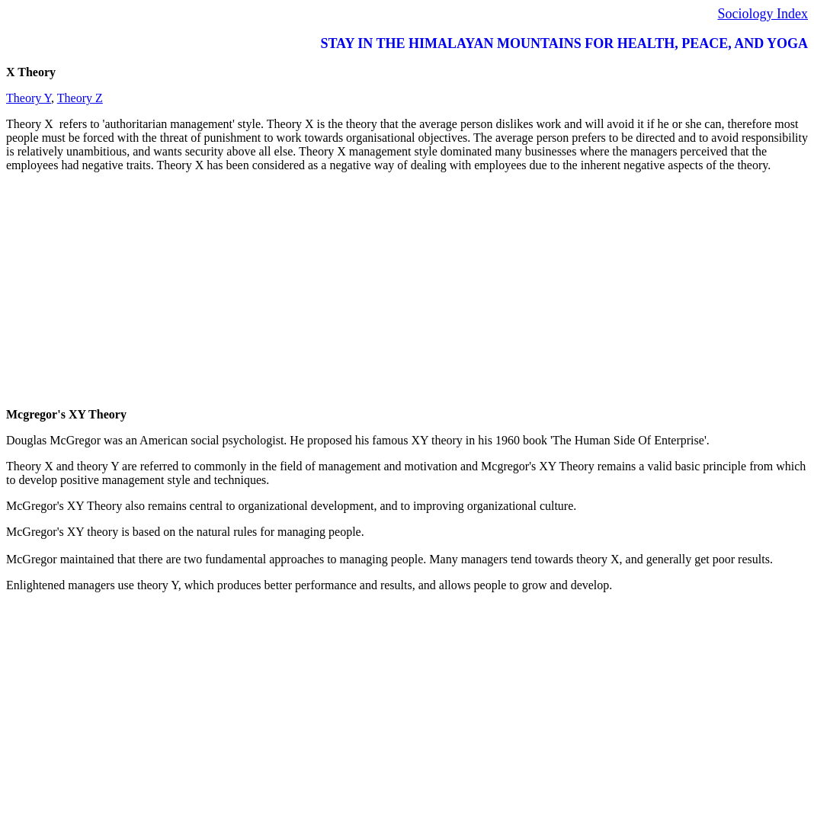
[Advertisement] (407, 291)
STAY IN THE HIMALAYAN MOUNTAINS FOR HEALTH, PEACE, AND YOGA (564, 43)
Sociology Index (763, 13)
